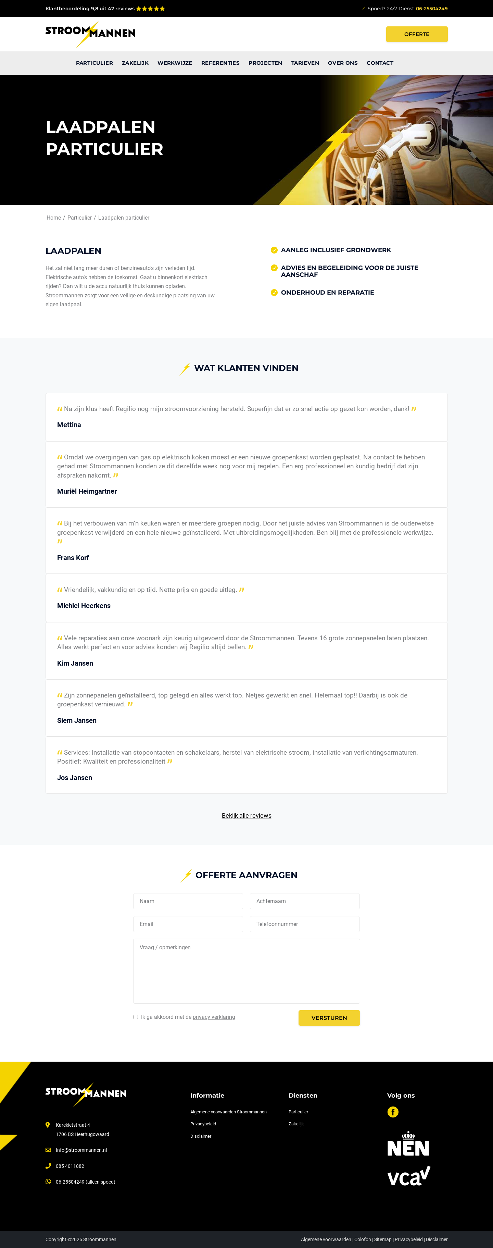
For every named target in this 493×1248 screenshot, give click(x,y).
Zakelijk (296, 1123)
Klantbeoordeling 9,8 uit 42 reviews (90, 8)
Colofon (362, 1239)
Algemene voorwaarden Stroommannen (228, 1111)
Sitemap (383, 1239)
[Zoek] (442, 63)
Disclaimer (200, 1136)
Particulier (298, 1111)
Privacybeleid (203, 1123)
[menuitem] (59, 63)
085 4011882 (70, 1166)
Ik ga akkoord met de (188, 1017)
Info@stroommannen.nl (81, 1150)
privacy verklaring (214, 1017)
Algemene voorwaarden (326, 1239)
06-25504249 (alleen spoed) (85, 1182)
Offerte (416, 34)
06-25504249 (432, 8)
